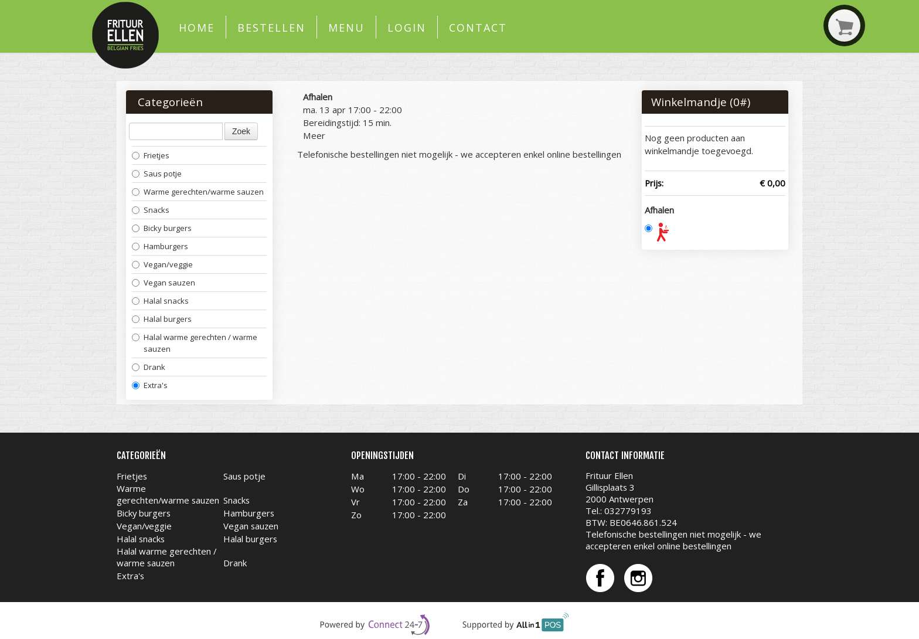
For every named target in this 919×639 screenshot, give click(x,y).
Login (406, 28)
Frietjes (150, 155)
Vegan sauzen (163, 282)
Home (197, 28)
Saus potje (157, 173)
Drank (148, 367)
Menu (346, 28)
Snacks (150, 210)
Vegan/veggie (162, 264)
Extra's (150, 385)
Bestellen (271, 28)
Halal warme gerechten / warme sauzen (194, 343)
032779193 (628, 510)
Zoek (241, 131)
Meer (314, 135)
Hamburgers (160, 246)
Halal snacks (160, 300)
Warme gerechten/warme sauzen (198, 191)
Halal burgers (162, 319)
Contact (477, 28)
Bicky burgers (162, 228)
